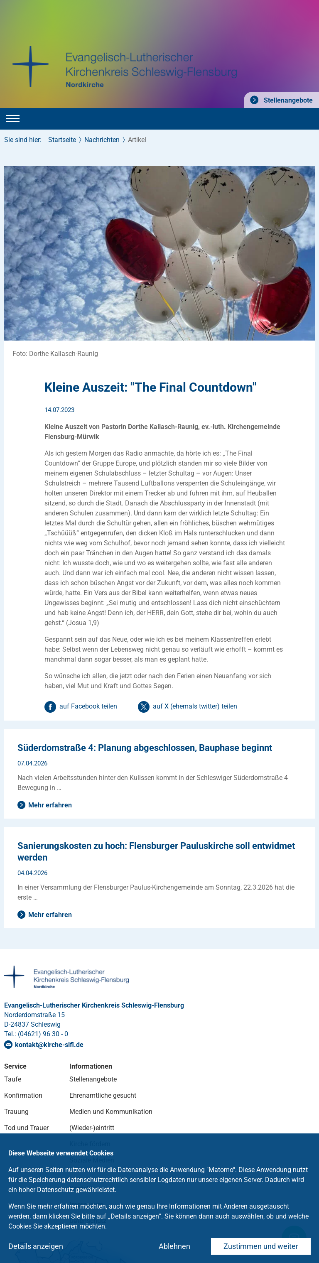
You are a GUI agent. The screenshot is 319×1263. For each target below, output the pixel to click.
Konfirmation (23, 1095)
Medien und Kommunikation (110, 1112)
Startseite (62, 140)
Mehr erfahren (50, 805)
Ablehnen (174, 1246)
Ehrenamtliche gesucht (102, 1095)
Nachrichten (102, 140)
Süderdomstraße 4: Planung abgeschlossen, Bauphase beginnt (144, 748)
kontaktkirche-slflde (49, 1045)
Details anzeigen (35, 1246)
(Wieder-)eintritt (91, 1128)
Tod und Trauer (26, 1128)
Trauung (16, 1112)
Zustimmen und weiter (260, 1246)
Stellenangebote (287, 100)
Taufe (12, 1079)
